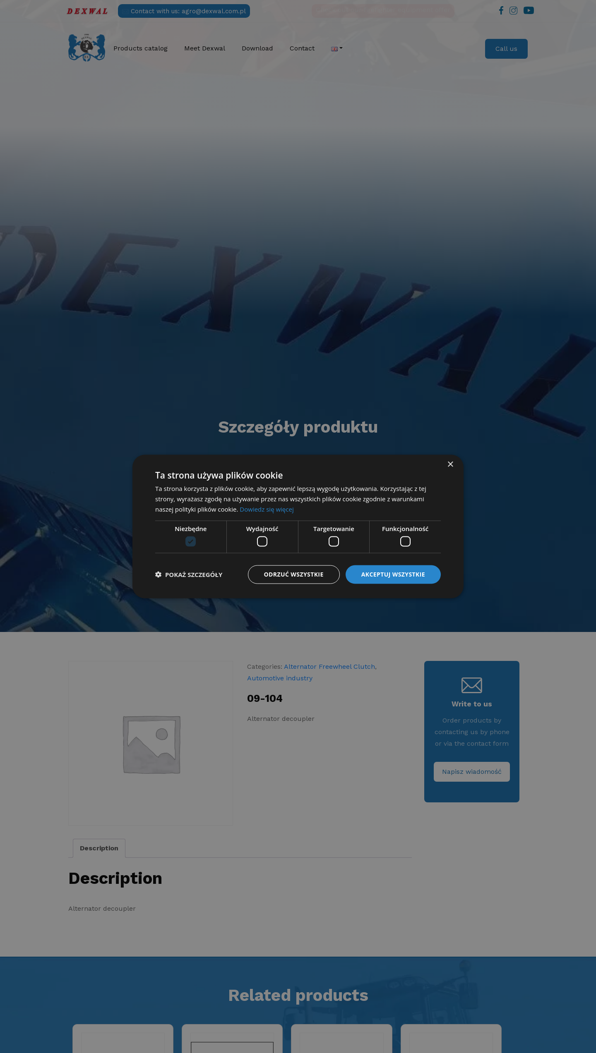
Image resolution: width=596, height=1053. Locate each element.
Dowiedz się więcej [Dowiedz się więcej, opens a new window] (266, 509)
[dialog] (298, 526)
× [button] (450, 465)
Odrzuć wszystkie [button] (294, 574)
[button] (188, 574)
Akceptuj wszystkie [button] (393, 574)
